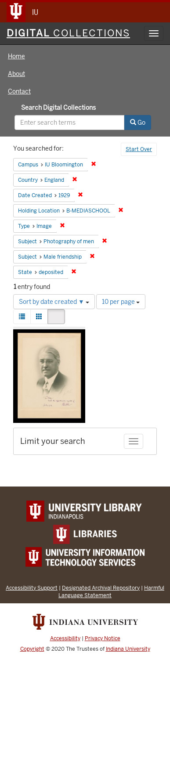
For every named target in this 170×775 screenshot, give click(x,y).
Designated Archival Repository (101, 587)
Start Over (139, 149)
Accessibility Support (32, 587)
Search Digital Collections (58, 108)
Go (137, 122)
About (16, 74)
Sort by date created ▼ (54, 302)
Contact (19, 91)
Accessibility (65, 638)
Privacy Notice (102, 638)
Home (16, 56)
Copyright (32, 648)
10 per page (121, 302)
